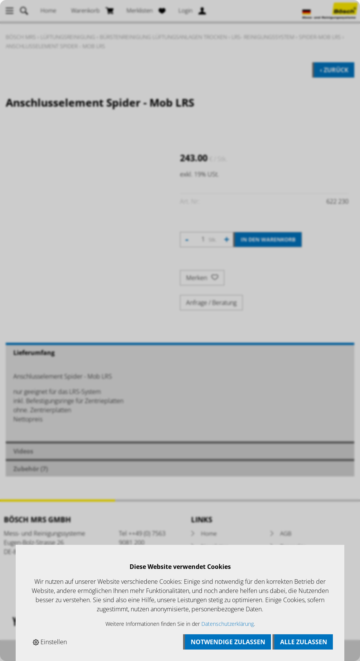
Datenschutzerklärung (227, 623)
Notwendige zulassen (228, 642)
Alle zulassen (303, 642)
